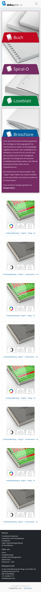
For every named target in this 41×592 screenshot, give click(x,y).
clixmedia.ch (28, 588)
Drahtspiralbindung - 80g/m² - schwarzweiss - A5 (20, 522)
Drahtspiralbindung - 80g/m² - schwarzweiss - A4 (20, 357)
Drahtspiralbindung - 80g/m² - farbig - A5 (20, 480)
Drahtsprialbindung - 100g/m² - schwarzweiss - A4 (20, 274)
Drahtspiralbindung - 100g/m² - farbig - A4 (20, 233)
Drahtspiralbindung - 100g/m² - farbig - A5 (20, 398)
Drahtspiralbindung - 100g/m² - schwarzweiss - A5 (20, 439)
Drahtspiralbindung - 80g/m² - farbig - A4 (20, 316)
